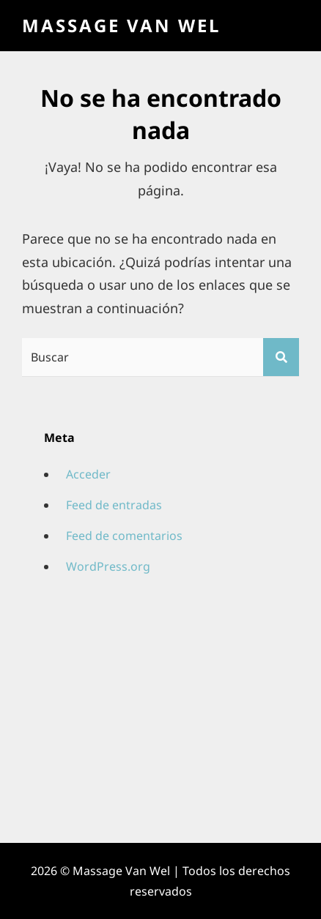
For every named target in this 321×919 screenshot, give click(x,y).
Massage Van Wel (121, 25)
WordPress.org (108, 566)
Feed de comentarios (124, 536)
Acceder (88, 474)
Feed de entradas (114, 505)
